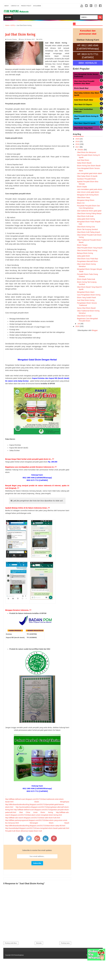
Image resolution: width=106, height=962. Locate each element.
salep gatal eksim (83, 256)
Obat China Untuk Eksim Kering (36, 812)
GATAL (40, 39)
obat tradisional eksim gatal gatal (89, 211)
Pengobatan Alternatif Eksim (87, 261)
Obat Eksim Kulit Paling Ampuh (88, 232)
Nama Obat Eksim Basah (86, 308)
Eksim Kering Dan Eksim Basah (89, 166)
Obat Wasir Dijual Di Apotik (85, 123)
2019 (77, 141)
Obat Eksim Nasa (83, 197)
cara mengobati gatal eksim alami (89, 173)
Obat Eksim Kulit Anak (85, 216)
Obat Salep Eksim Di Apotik (87, 176)
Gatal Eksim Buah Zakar (83, 100)
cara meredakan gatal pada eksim (89, 189)
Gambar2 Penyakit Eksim (86, 179)
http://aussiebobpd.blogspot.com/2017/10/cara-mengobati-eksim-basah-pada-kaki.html (37, 828)
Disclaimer (37, 6)
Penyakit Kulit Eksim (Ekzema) (16, 831)
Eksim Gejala (82, 187)
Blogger (94, 330)
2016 (77, 326)
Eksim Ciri (80, 203)
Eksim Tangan (82, 245)
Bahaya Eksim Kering (85, 253)
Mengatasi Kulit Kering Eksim (88, 195)
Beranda (39, 943)
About (6, 6)
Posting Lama (65, 943)
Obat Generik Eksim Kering (87, 250)
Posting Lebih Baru (11, 943)
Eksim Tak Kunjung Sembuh (87, 229)
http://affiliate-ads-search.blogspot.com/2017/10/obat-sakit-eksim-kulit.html (32, 818)
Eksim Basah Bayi (81, 88)
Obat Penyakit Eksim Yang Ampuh (89, 248)
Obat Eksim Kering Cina (86, 227)
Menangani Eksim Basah (49, 823)
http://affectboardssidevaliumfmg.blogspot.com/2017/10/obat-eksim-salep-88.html (35, 826)
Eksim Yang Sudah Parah (86, 297)
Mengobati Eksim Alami (85, 292)
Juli (78, 324)
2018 (77, 144)
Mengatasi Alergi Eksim (85, 200)
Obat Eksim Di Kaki (84, 316)
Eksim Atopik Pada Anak (86, 279)
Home (8, 17)
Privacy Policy (26, 6)
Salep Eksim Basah (84, 163)
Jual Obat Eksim (83, 160)
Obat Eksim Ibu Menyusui (86, 152)
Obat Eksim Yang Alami (83, 128)
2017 (77, 147)
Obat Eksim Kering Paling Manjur (89, 213)
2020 (77, 139)
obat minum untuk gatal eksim (88, 192)
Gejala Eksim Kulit (35, 831)
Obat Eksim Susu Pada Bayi (87, 259)
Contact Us (15, 6)
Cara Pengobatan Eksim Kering (88, 295)
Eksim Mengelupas (52, 802)
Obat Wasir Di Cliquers (83, 104)
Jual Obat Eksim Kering (85, 300)
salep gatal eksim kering (86, 219)
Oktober (80, 150)
